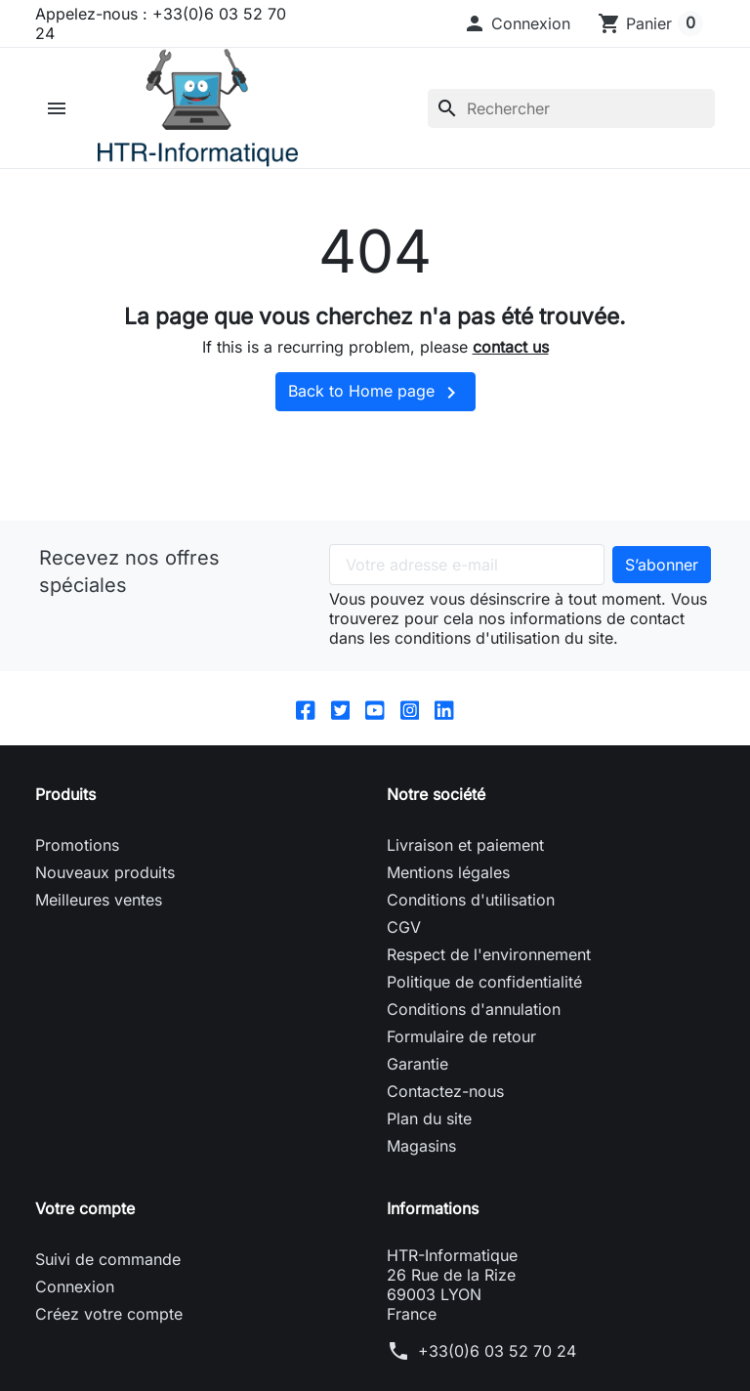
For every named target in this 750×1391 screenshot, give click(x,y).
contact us (511, 365)
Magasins (421, 1164)
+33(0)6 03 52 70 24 (497, 1369)
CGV (404, 945)
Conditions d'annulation (474, 1027)
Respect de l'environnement (489, 973)
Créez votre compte (109, 1332)
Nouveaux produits (105, 891)
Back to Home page (375, 411)
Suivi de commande (108, 1277)
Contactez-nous (445, 1109)
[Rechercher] (571, 117)
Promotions (77, 863)
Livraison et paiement (465, 863)
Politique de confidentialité (484, 1000)
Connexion (74, 1305)
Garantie (417, 1082)
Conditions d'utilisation (471, 918)
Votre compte (85, 1227)
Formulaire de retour (461, 1055)
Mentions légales (448, 891)
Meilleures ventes (98, 918)
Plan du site (429, 1137)
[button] (516, 23)
